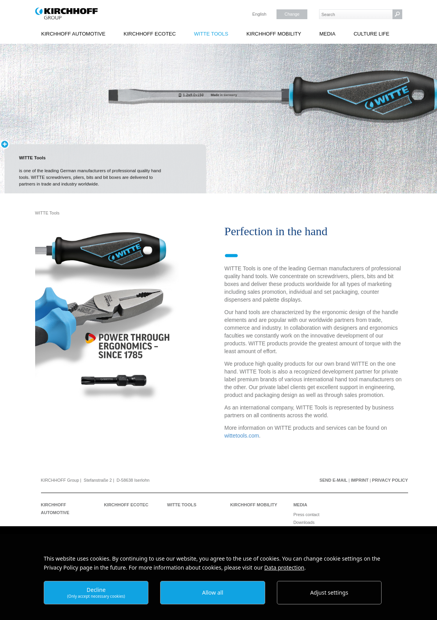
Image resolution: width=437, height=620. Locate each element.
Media (327, 34)
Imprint (359, 480)
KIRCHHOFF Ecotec (150, 34)
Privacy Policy (390, 480)
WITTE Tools (211, 34)
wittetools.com (242, 435)
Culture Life (371, 34)
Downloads (303, 522)
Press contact (306, 514)
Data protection (284, 567)
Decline (96, 592)
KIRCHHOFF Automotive (73, 34)
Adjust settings (329, 592)
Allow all (212, 592)
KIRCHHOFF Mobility (273, 34)
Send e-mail (333, 480)
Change (292, 14)
